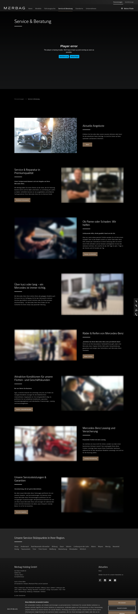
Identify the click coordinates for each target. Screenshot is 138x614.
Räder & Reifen (88, 356)
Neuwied (116, 546)
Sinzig (16, 549)
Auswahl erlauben (122, 596)
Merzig (107, 546)
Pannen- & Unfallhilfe (90, 254)
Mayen (100, 546)
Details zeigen (101, 610)
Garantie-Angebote (21, 512)
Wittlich (83, 549)
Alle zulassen (122, 591)
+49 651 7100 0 (18, 575)
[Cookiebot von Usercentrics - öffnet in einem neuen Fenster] (12, 610)
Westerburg (62, 549)
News (87, 144)
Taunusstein (25, 549)
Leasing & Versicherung (90, 458)
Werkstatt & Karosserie (22, 200)
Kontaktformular (19, 577)
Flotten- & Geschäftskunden (23, 409)
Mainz (93, 546)
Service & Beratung (33, 99)
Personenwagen (19, 99)
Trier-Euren (42, 549)
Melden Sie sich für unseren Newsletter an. (111, 575)
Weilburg (52, 549)
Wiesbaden (73, 549)
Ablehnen (122, 601)
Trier (34, 549)
